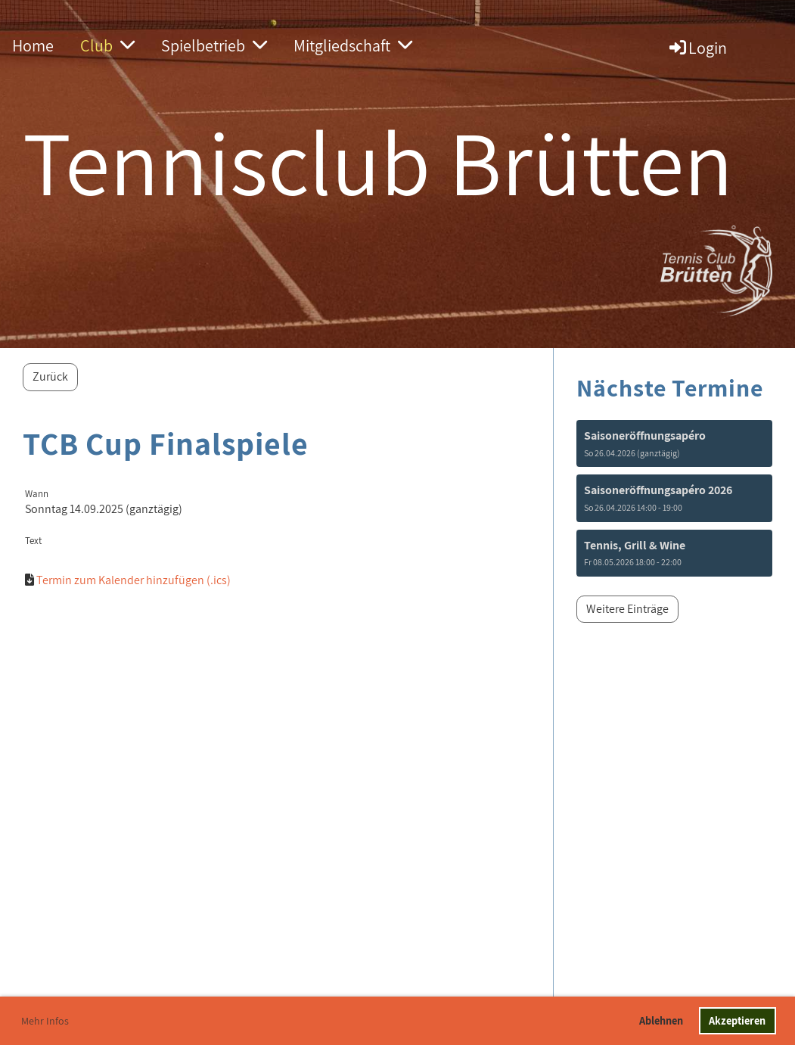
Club (107, 45)
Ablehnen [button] (661, 1020)
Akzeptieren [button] (737, 1020)
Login (697, 47)
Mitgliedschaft (352, 45)
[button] (674, 443)
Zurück (50, 376)
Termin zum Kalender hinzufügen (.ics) (133, 580)
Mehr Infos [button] (45, 1021)
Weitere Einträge (627, 609)
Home (33, 45)
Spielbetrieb (214, 45)
